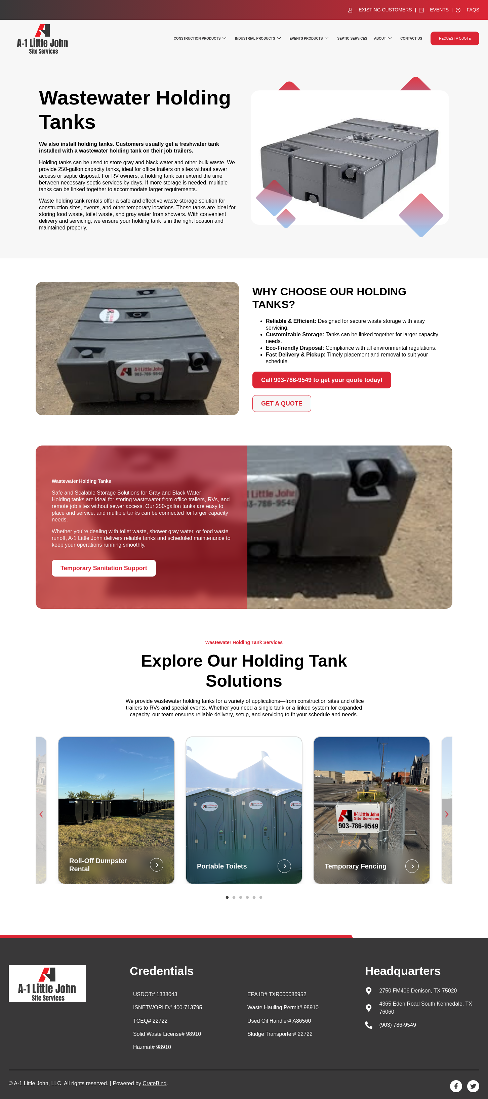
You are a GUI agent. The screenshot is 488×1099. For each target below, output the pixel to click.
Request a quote (455, 38)
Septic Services (352, 38)
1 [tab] (227, 897)
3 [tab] (240, 897)
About (383, 38)
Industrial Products (258, 38)
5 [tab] (254, 897)
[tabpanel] (244, 810)
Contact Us (411, 38)
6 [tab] (260, 897)
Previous (44, 810)
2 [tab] (234, 897)
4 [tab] (247, 897)
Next (444, 810)
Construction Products (200, 38)
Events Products (309, 38)
